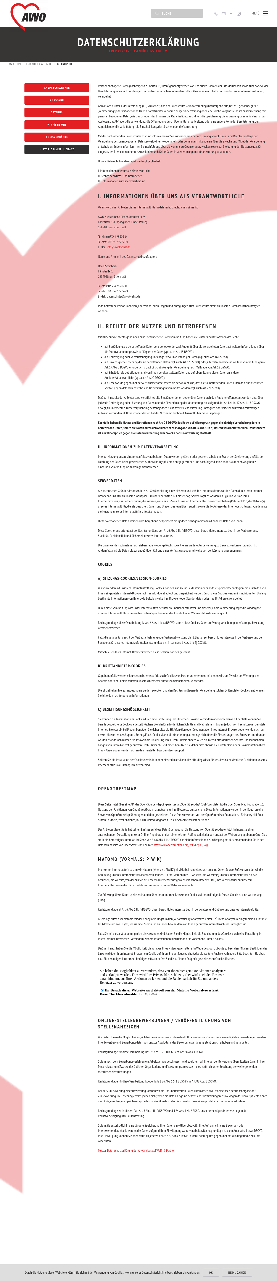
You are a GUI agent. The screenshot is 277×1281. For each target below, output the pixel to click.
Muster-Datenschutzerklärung (115, 1156)
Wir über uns (57, 124)
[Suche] (177, 13)
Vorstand (57, 100)
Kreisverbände (57, 137)
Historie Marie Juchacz (57, 149)
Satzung (57, 112)
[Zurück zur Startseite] (28, 13)
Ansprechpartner (57, 88)
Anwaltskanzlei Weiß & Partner (156, 1156)
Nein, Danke (237, 1273)
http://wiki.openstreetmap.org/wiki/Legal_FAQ (180, 850)
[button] (260, 13)
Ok (211, 1273)
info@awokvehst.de (118, 252)
